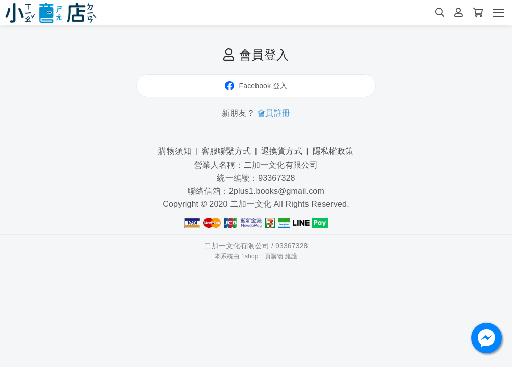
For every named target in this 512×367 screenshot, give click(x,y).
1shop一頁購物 (262, 256)
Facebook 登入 (256, 85)
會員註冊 (273, 113)
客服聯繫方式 (226, 151)
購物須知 (174, 151)
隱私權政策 (333, 151)
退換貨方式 (281, 151)
